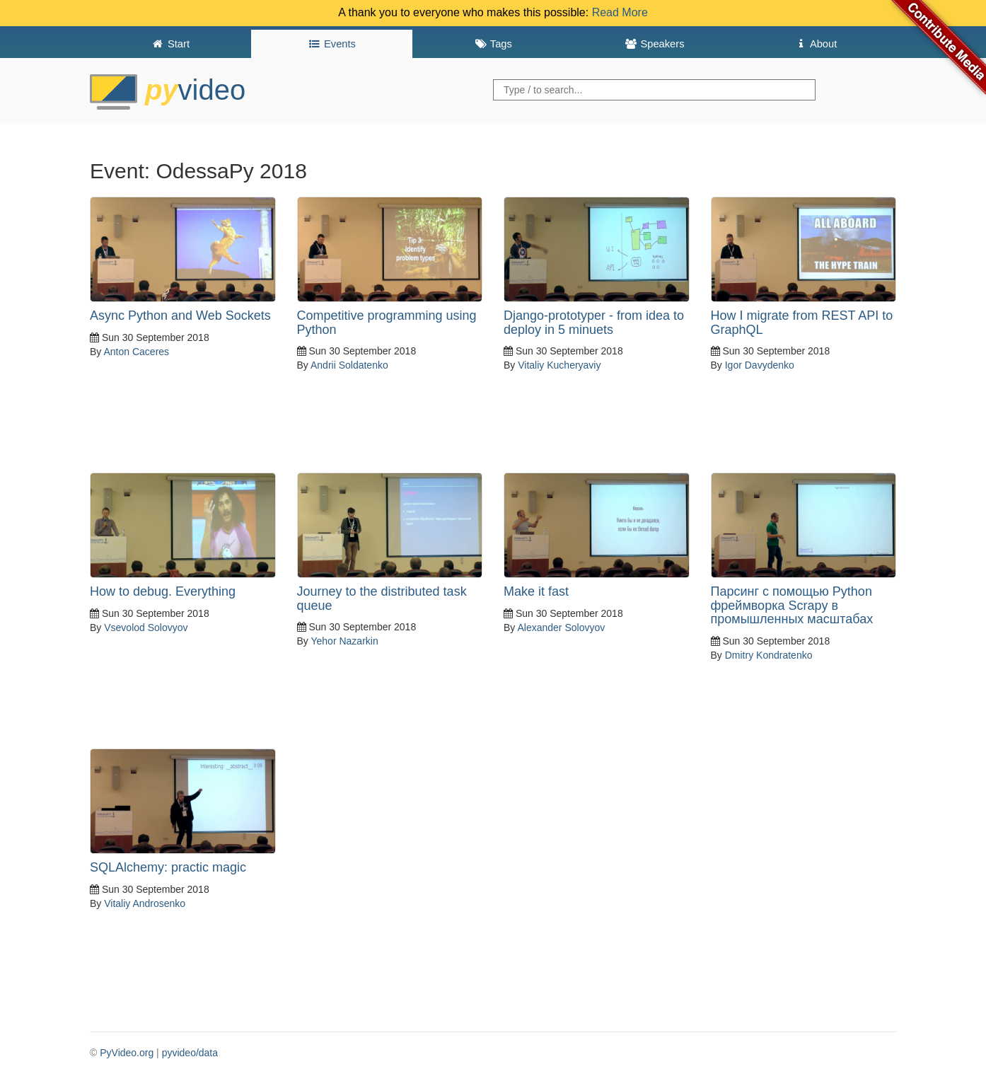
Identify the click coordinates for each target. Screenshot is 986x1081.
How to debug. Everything (163, 591)
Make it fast (536, 591)
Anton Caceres (136, 351)
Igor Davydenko (759, 365)
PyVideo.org (126, 1052)
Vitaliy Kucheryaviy (559, 365)
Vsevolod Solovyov (145, 627)
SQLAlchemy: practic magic (168, 867)
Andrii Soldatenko (349, 365)
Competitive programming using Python (387, 322)
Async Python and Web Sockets (180, 315)
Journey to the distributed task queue (382, 598)
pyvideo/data (190, 1052)
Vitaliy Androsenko (144, 903)
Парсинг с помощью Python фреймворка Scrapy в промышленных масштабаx (792, 605)
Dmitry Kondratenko (769, 655)
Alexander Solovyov (561, 627)
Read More (620, 12)
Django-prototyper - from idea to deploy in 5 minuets (594, 322)
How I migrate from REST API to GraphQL (802, 322)
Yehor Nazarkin (344, 641)
